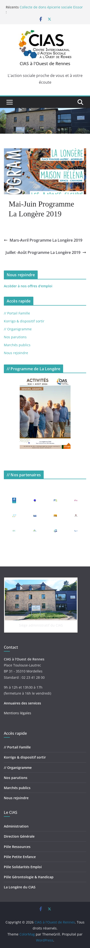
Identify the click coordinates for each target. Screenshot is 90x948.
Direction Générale (19, 836)
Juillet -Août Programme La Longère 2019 (46, 252)
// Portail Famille (17, 313)
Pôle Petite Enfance (20, 856)
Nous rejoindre (16, 353)
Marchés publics (17, 345)
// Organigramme (18, 329)
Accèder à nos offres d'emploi (28, 286)
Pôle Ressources (17, 846)
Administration (16, 826)
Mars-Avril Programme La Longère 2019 (43, 240)
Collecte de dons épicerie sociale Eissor (51, 7)
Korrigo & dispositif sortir (24, 321)
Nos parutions (15, 337)
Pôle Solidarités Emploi (23, 867)
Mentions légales (17, 713)
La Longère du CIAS (20, 887)
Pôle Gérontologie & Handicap (29, 877)
